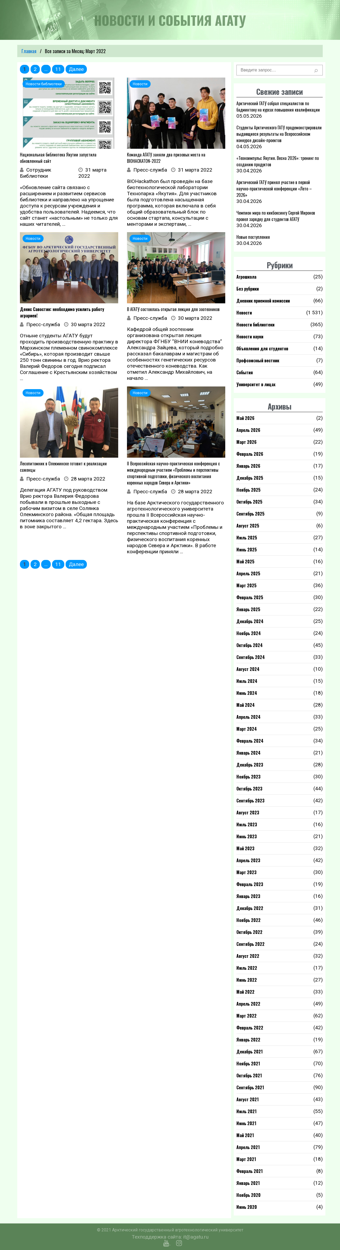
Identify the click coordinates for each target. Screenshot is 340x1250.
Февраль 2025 (249, 597)
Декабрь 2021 (249, 1051)
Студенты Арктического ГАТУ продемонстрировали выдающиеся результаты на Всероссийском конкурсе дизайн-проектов (279, 133)
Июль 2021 (246, 1111)
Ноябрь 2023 (248, 776)
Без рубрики (247, 289)
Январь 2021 (248, 1183)
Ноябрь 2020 (248, 1195)
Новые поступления (253, 237)
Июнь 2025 (246, 549)
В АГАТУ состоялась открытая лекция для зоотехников (173, 309)
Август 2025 (247, 525)
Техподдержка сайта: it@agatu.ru (170, 1237)
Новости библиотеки (255, 324)
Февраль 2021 (249, 1171)
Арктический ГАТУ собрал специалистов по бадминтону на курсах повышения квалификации (278, 106)
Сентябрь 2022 (250, 944)
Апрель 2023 (248, 860)
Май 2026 (245, 418)
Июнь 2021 (246, 1123)
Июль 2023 (246, 824)
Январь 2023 (248, 896)
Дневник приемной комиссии (263, 300)
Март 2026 (246, 442)
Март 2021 (246, 1159)
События (244, 372)
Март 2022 (246, 1016)
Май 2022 (245, 992)
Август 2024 (248, 669)
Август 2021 (247, 1099)
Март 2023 (246, 872)
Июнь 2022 (246, 980)
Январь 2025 (248, 609)
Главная (29, 51)
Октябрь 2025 (249, 502)
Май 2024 (245, 705)
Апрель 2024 (248, 717)
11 (58, 69)
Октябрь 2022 (249, 932)
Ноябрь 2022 (248, 920)
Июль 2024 (246, 681)
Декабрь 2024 (250, 621)
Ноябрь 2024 (248, 633)
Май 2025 (245, 561)
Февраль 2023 (249, 884)
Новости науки (249, 336)
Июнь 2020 (246, 1207)
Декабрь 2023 (249, 765)
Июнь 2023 (246, 836)
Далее (76, 69)
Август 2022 (247, 956)
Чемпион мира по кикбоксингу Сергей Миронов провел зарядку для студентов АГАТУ (275, 216)
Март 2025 (246, 585)
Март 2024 (246, 729)
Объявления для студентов (262, 348)
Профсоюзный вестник (257, 360)
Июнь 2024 (246, 693)
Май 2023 (245, 848)
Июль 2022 (246, 968)
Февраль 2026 (249, 454)
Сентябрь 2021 (250, 1087)
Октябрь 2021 (249, 1075)
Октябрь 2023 (249, 788)
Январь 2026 (248, 466)
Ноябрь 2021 (248, 1063)
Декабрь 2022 (249, 908)
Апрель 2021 (248, 1147)
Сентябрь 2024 (250, 657)
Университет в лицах (255, 384)
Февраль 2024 (250, 741)
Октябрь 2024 (249, 645)
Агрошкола (246, 277)
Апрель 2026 (248, 430)
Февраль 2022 (249, 1027)
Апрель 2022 (248, 1004)
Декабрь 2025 (249, 478)
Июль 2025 (246, 537)
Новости (244, 312)
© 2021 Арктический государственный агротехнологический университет (170, 1229)
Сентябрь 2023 (250, 800)
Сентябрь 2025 (250, 514)
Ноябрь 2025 (248, 490)
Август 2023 (247, 812)
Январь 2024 (248, 753)
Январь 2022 (248, 1039)
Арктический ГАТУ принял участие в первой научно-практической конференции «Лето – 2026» (274, 188)
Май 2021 (245, 1135)
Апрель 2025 (248, 573)
